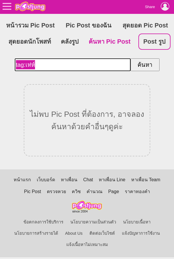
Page (113, 191)
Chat (88, 179)
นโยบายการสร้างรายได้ (36, 233)
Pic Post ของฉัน (88, 25)
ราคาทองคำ (137, 191)
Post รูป (154, 41)
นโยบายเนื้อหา (137, 222)
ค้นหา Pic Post (110, 41)
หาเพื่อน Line (112, 179)
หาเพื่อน (69, 179)
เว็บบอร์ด (46, 179)
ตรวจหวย (56, 191)
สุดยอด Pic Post (145, 25)
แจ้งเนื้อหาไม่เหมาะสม (87, 244)
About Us (74, 233)
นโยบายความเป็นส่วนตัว (93, 222)
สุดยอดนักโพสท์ (29, 41)
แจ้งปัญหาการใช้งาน (141, 233)
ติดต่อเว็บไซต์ (102, 233)
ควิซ (76, 191)
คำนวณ (94, 191)
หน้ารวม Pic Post (30, 25)
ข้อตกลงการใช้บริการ (43, 222)
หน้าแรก (22, 179)
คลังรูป (70, 41)
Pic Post (32, 191)
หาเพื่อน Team (145, 179)
